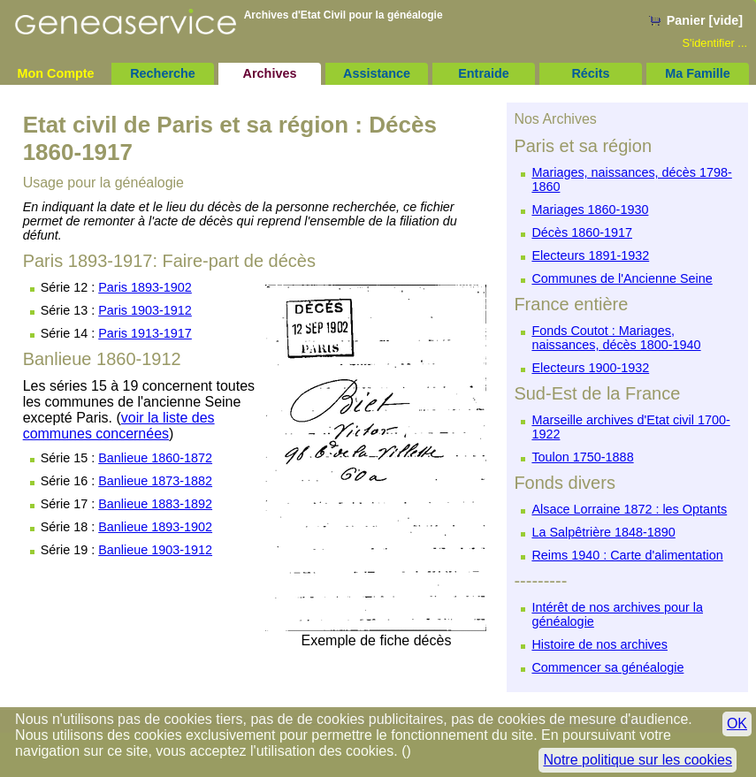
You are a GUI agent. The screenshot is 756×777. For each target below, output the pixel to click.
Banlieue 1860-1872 (155, 458)
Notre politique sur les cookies (637, 759)
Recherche (162, 73)
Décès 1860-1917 (581, 232)
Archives (270, 73)
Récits (590, 73)
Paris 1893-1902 (145, 287)
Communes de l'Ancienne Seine (621, 278)
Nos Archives (555, 118)
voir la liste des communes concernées (119, 425)
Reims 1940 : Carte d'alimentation (626, 555)
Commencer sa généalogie (607, 667)
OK (737, 723)
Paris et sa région (583, 146)
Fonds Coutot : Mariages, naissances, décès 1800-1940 (615, 338)
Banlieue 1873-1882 (155, 481)
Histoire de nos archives (599, 644)
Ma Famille (697, 73)
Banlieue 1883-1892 (155, 504)
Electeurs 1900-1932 (590, 368)
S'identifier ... (714, 43)
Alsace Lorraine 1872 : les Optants (629, 509)
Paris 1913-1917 (145, 333)
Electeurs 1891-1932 (590, 255)
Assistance (376, 73)
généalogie (415, 15)
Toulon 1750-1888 (582, 457)
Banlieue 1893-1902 (155, 527)
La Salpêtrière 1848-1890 (603, 532)
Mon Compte (55, 73)
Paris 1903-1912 (145, 310)
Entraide (483, 73)
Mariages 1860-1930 (589, 209)
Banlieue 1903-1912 (155, 550)
